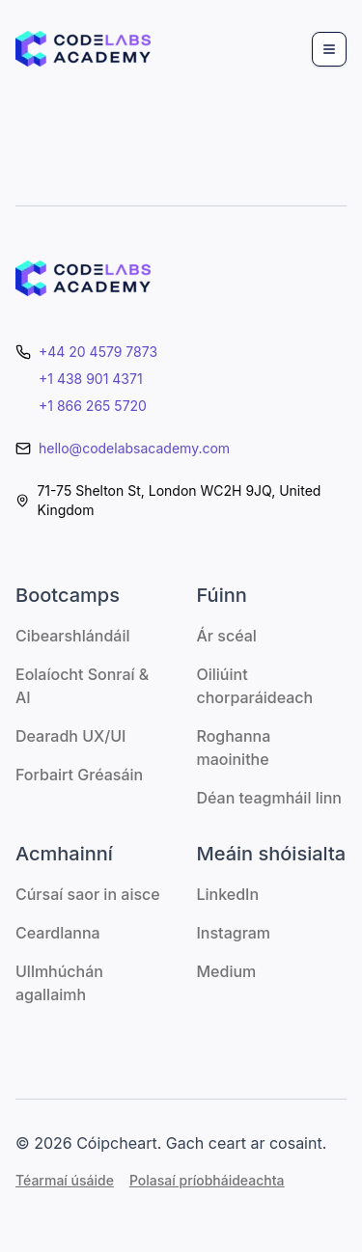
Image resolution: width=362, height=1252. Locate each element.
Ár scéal (227, 635)
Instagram (234, 932)
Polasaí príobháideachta (207, 1180)
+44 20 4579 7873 (98, 351)
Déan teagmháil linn (269, 797)
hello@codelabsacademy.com (134, 448)
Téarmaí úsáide (64, 1180)
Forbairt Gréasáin (79, 774)
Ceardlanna (57, 932)
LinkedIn (228, 894)
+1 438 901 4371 (91, 378)
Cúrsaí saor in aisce (87, 894)
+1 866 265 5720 (93, 405)
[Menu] (329, 49)
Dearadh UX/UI (70, 736)
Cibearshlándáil (72, 635)
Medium (227, 971)
